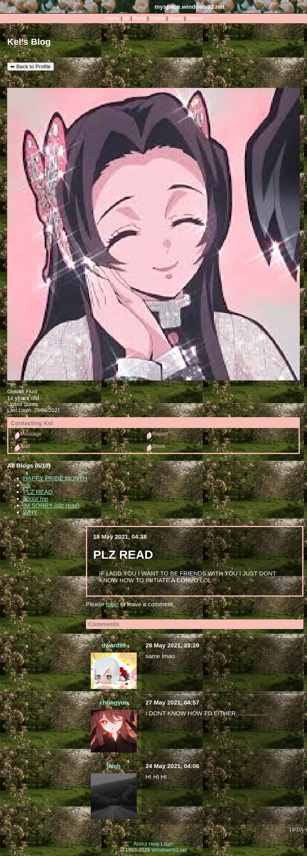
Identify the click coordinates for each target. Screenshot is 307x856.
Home (113, 18)
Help (154, 844)
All (126, 18)
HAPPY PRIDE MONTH (55, 478)
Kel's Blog (29, 42)
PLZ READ (37, 491)
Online (157, 18)
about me (35, 498)
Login (167, 844)
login (112, 604)
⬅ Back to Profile (30, 67)
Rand (139, 18)
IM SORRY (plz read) (51, 505)
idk (27, 485)
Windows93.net (169, 850)
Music (176, 18)
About (140, 844)
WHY (30, 512)
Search (195, 18)
